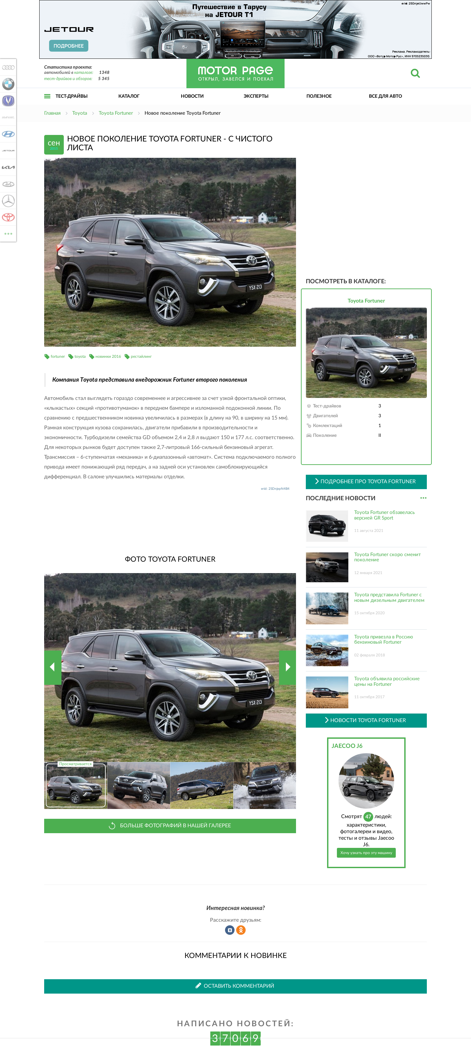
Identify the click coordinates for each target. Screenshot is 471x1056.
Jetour (7, 150)
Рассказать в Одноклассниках (241, 930)
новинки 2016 (108, 356)
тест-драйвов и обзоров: (68, 79)
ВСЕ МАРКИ (7, 233)
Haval (7, 117)
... (423, 498)
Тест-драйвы (72, 96)
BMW (7, 84)
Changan (7, 100)
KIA (7, 167)
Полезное (319, 96)
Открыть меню (47, 103)
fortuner (58, 356)
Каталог (129, 96)
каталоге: (83, 73)
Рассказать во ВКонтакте (230, 930)
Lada (7, 183)
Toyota (7, 217)
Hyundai (7, 133)
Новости (192, 96)
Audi (7, 67)
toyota (80, 356)
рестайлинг (141, 356)
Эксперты (256, 96)
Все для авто (385, 96)
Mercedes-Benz (7, 200)
